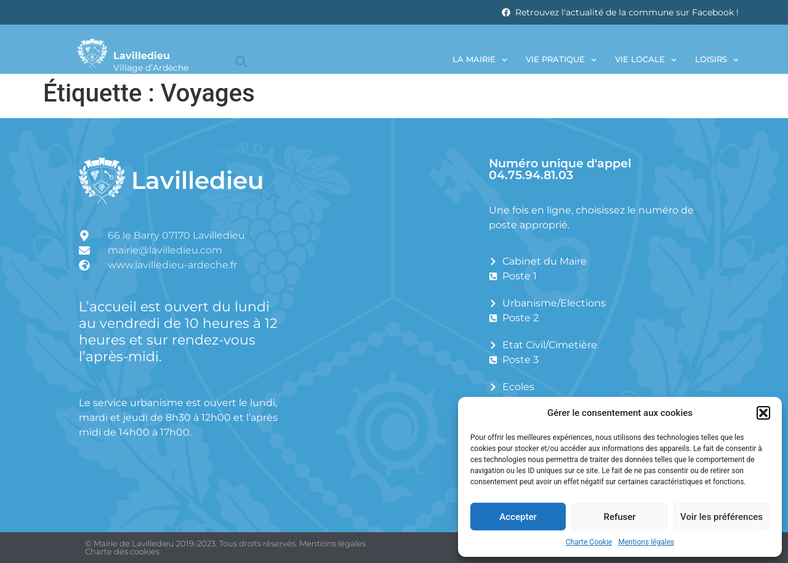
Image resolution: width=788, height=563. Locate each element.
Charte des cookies (122, 551)
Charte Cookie (589, 542)
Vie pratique (561, 60)
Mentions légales (646, 542)
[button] (763, 413)
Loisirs (717, 60)
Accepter (517, 516)
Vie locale (646, 60)
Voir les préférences (721, 516)
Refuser (619, 516)
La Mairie (479, 60)
